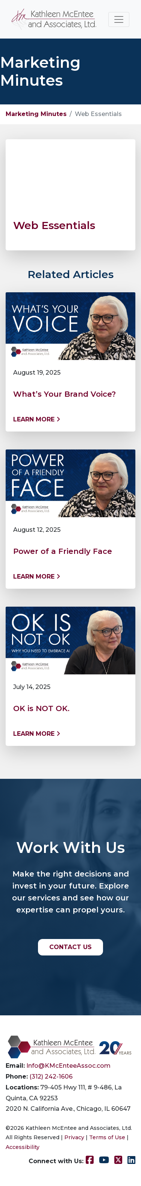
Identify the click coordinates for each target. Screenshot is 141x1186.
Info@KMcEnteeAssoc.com (68, 1065)
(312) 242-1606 (51, 1076)
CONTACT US (70, 947)
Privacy (74, 1137)
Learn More (36, 419)
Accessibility (22, 1147)
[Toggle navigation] (118, 19)
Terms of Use (107, 1137)
